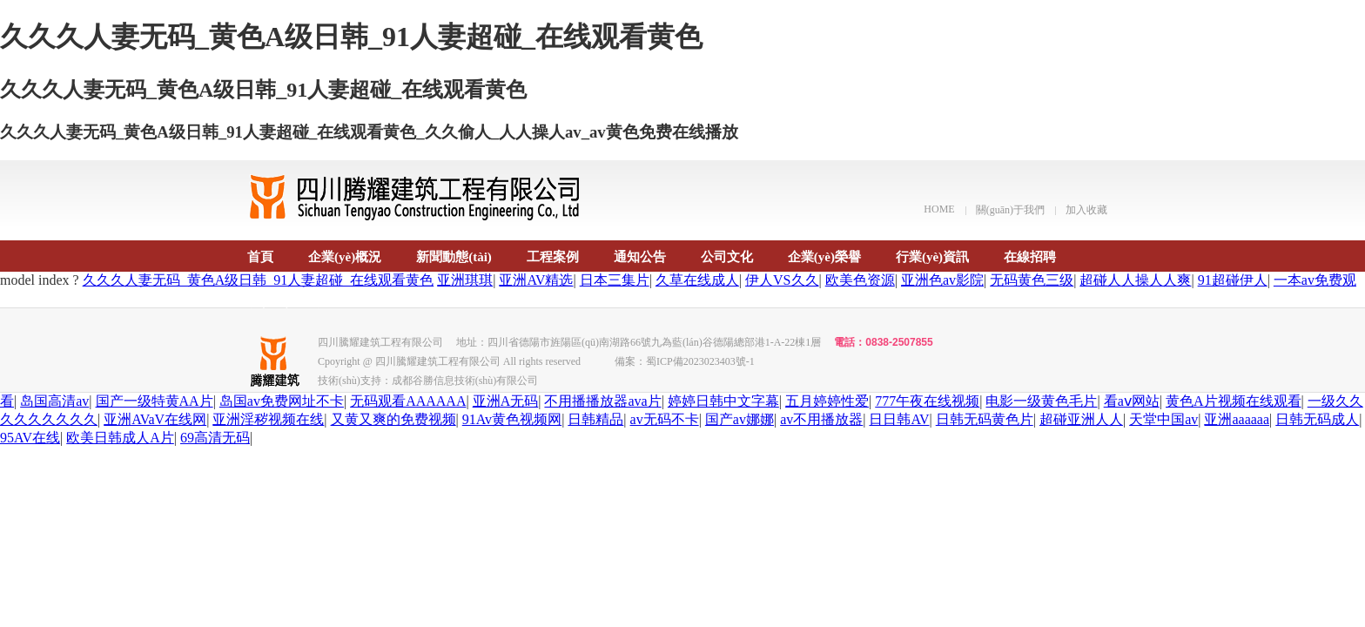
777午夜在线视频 (927, 401)
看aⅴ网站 (1132, 401)
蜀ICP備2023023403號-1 (700, 361)
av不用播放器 (821, 419)
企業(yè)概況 (344, 257)
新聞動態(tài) (454, 257)
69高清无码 (215, 437)
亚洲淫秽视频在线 (268, 419)
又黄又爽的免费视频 (393, 419)
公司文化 (727, 257)
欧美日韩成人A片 (120, 437)
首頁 (260, 257)
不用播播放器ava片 (602, 401)
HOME (939, 209)
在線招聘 (1030, 257)
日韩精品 (595, 419)
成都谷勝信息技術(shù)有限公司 (465, 380)
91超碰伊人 (1233, 280)
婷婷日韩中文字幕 (723, 401)
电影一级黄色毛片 (1041, 401)
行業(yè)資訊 (932, 257)
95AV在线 (30, 437)
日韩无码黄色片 (984, 419)
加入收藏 (1086, 210)
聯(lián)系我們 (288, 301)
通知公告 (640, 257)
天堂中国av (1163, 419)
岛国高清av (54, 401)
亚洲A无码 (506, 401)
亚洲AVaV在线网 (155, 419)
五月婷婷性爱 (827, 401)
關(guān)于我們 (1010, 210)
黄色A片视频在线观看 (1233, 401)
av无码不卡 (664, 419)
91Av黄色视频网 (511, 419)
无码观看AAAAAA (408, 401)
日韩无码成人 (1317, 419)
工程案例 (553, 257)
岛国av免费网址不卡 (281, 401)
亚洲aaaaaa (1236, 419)
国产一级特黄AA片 (154, 401)
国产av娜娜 (739, 419)
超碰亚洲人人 (1081, 419)
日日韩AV (899, 419)
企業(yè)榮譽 (824, 257)
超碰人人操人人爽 (1135, 280)
